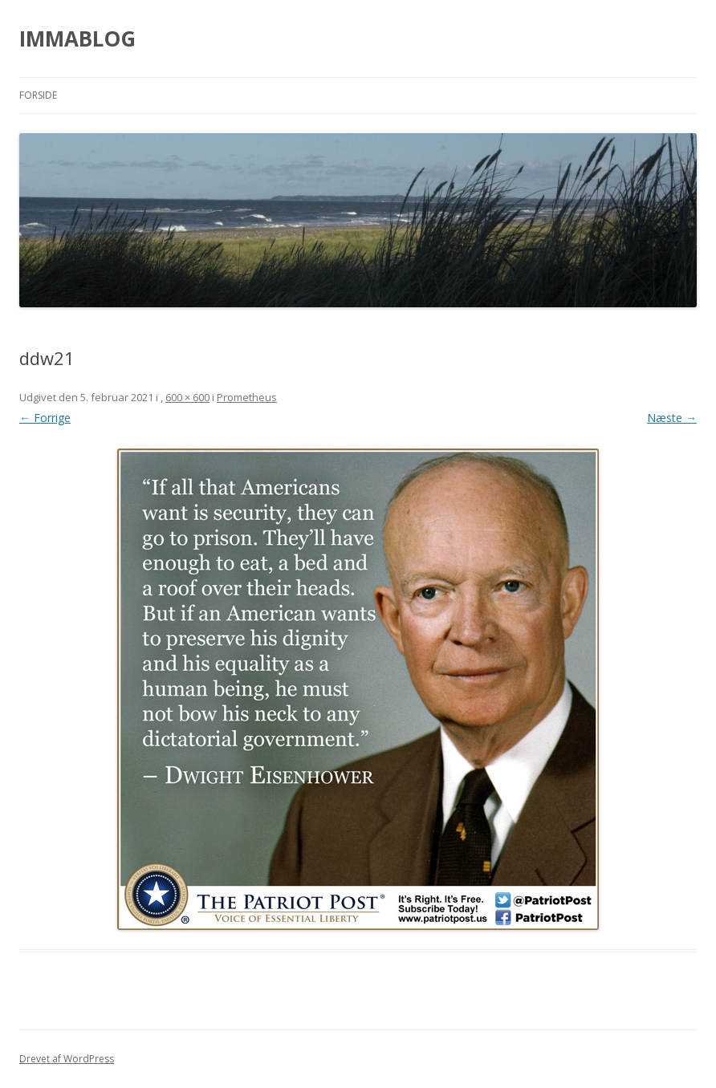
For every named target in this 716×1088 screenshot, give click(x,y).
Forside (38, 95)
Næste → (672, 417)
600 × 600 (187, 397)
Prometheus (247, 397)
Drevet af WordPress (66, 1059)
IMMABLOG (77, 38)
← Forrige (45, 417)
